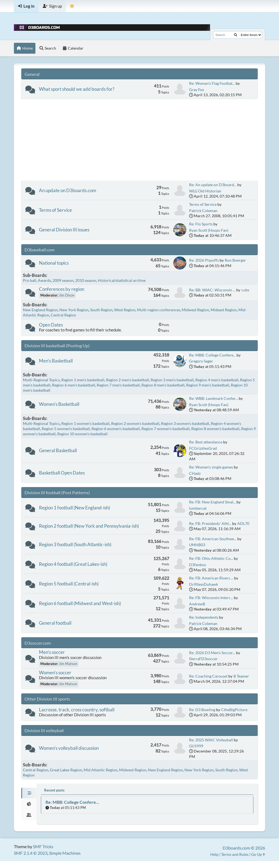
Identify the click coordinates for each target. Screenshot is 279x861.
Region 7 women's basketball (165, 428)
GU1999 (196, 746)
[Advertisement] (139, 140)
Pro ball (29, 280)
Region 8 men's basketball (162, 385)
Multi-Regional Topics (41, 379)
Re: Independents (203, 617)
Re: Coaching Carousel (208, 676)
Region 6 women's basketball (116, 428)
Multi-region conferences (158, 309)
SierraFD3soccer (203, 658)
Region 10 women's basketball (82, 433)
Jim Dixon (66, 295)
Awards (44, 280)
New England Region (40, 309)
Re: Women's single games (211, 467)
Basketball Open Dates (62, 473)
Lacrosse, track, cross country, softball (76, 709)
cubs (245, 290)
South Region (101, 309)
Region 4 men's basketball (216, 379)
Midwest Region (195, 309)
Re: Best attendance (205, 442)
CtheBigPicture (234, 709)
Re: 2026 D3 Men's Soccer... (212, 652)
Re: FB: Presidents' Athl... (210, 523)
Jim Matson (68, 663)
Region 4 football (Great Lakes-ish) (73, 564)
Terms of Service (55, 210)
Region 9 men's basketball (207, 385)
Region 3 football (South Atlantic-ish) (75, 544)
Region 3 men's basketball (172, 379)
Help (214, 854)
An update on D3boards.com (67, 190)
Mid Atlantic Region (100, 770)
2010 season (85, 280)
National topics (54, 263)
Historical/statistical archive (121, 280)
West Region (124, 309)
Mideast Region (224, 309)
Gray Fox (196, 89)
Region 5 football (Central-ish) (69, 584)
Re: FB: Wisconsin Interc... (211, 597)
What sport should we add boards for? (76, 89)
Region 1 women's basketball (85, 423)
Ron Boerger (235, 260)
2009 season (63, 280)
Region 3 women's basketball (185, 423)
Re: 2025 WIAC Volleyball (211, 740)
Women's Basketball (59, 404)
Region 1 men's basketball (82, 379)
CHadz (195, 473)
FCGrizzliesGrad (203, 448)
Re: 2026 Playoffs (204, 260)
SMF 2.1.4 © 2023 (30, 853)
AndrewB (197, 604)
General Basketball (58, 450)
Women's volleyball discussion (69, 748)
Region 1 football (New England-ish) (74, 507)
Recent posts (54, 790)
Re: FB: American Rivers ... (211, 578)
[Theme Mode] (72, 6)
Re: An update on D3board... (212, 184)
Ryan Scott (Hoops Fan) (208, 230)
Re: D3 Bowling (202, 709)
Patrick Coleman (203, 210)
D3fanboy (197, 564)
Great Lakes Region (66, 770)
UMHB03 (197, 544)
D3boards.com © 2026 (244, 847)
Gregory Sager (201, 361)
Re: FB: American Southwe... (212, 538)
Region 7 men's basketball (118, 385)
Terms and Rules (234, 854)
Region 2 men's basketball (127, 379)
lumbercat (198, 508)
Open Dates (51, 325)
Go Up (258, 854)
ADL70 (243, 523)
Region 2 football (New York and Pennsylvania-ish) (89, 526)
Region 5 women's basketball (66, 428)
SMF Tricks (43, 846)
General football (55, 623)
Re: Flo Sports (201, 224)
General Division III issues (64, 229)
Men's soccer (52, 652)
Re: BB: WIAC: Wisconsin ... (212, 290)
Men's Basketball (56, 361)
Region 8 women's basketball (215, 428)
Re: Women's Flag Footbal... (212, 83)
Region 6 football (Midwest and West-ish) (80, 603)
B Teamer (241, 676)
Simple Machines (65, 853)
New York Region (74, 309)
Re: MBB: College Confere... (212, 355)
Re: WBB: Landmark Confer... (213, 398)
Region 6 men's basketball (73, 385)
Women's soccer (55, 672)
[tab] (29, 793)
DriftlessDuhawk (203, 584)
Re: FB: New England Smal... (212, 502)
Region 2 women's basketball (135, 423)
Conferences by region (61, 289)
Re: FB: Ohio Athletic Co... (211, 558)
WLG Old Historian (205, 191)
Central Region (63, 315)
